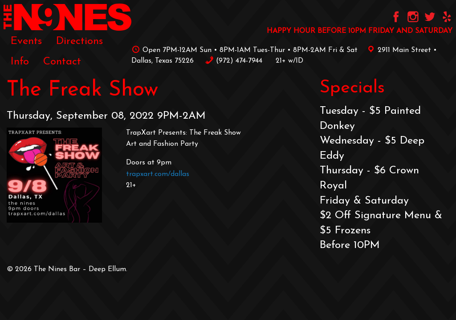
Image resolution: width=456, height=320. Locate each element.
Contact (62, 61)
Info (20, 61)
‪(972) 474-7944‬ (233, 60)
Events (26, 41)
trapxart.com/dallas (157, 174)
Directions (79, 41)
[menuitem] (26, 41)
